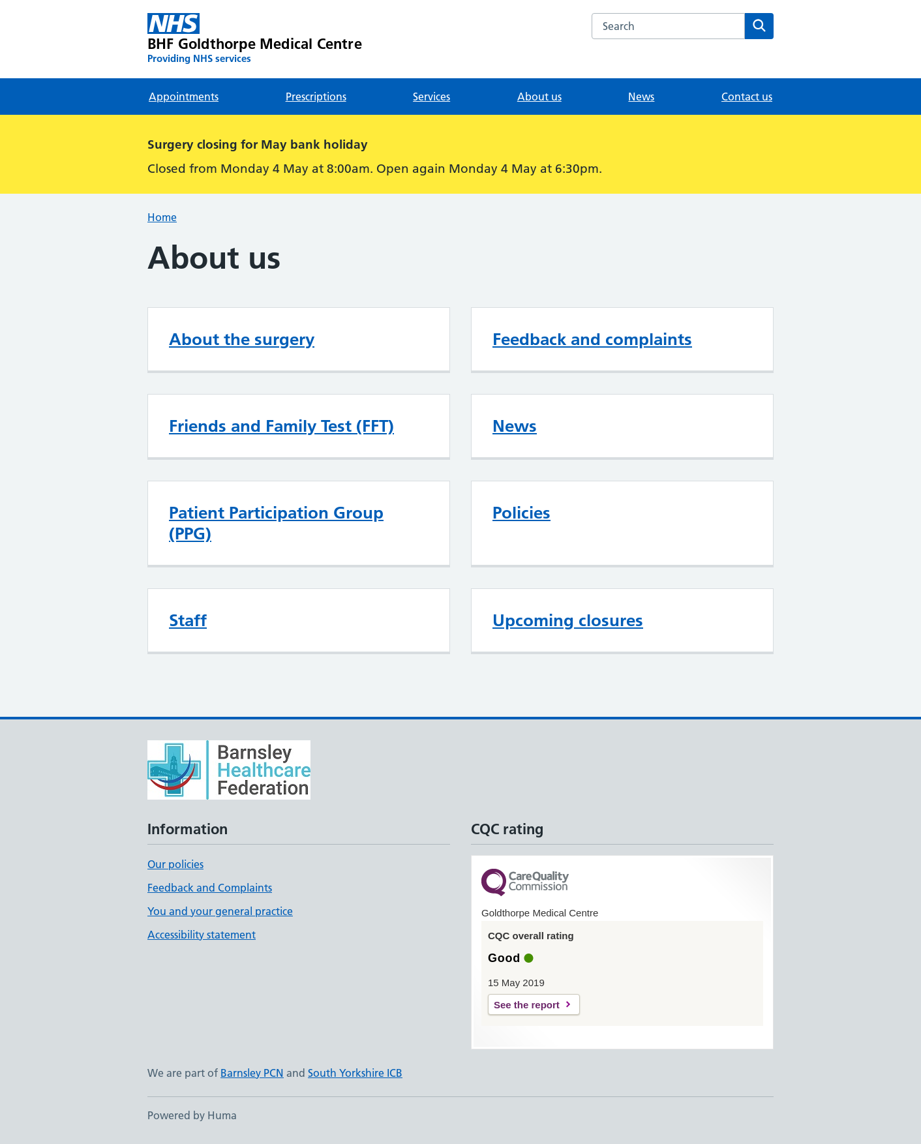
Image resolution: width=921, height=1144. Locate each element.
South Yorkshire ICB (355, 1072)
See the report (527, 1004)
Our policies (175, 864)
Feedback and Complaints (209, 887)
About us (539, 96)
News (641, 96)
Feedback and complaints (592, 339)
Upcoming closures (567, 620)
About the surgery (241, 339)
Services (431, 96)
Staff (188, 620)
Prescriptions (316, 96)
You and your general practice (220, 911)
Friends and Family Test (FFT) (281, 425)
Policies (521, 512)
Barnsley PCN (252, 1072)
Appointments (184, 96)
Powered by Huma (192, 1115)
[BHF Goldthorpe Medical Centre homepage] (254, 39)
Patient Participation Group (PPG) (276, 523)
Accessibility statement (201, 934)
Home (162, 217)
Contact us (746, 96)
